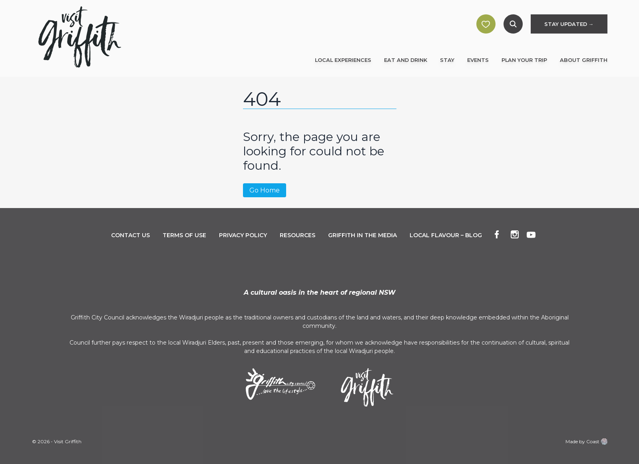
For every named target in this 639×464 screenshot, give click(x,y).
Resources (297, 235)
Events (478, 60)
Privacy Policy (243, 235)
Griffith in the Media (362, 235)
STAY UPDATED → (569, 24)
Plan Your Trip (524, 60)
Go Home (264, 190)
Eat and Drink (405, 60)
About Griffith (583, 60)
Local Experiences (343, 60)
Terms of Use (184, 235)
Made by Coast (586, 441)
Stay (447, 60)
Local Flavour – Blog (446, 235)
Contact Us (130, 235)
